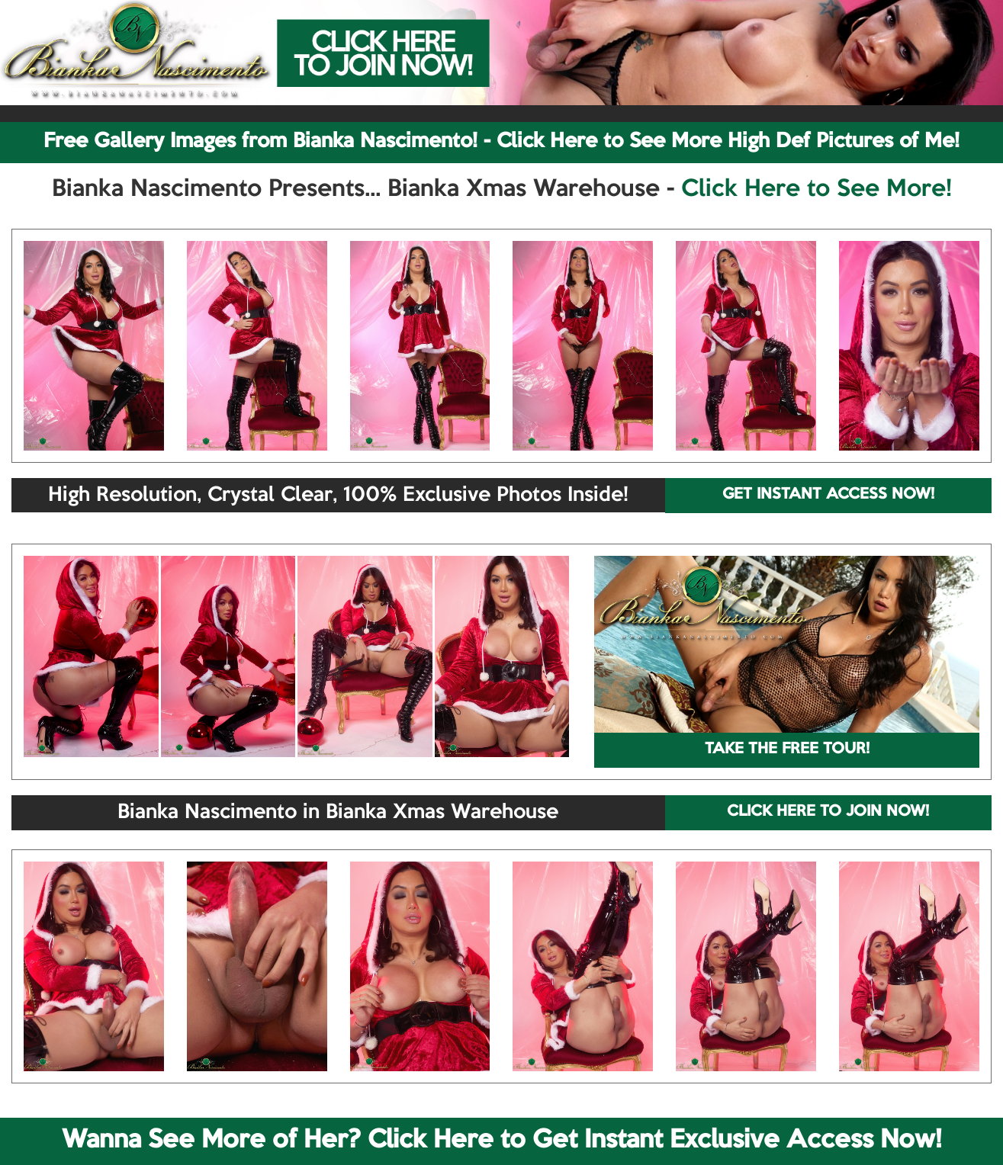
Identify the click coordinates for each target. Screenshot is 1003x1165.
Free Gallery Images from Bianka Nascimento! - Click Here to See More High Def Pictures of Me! (501, 142)
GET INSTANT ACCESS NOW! (828, 495)
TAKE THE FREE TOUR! (787, 749)
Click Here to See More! (816, 190)
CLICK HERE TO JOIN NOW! (828, 812)
